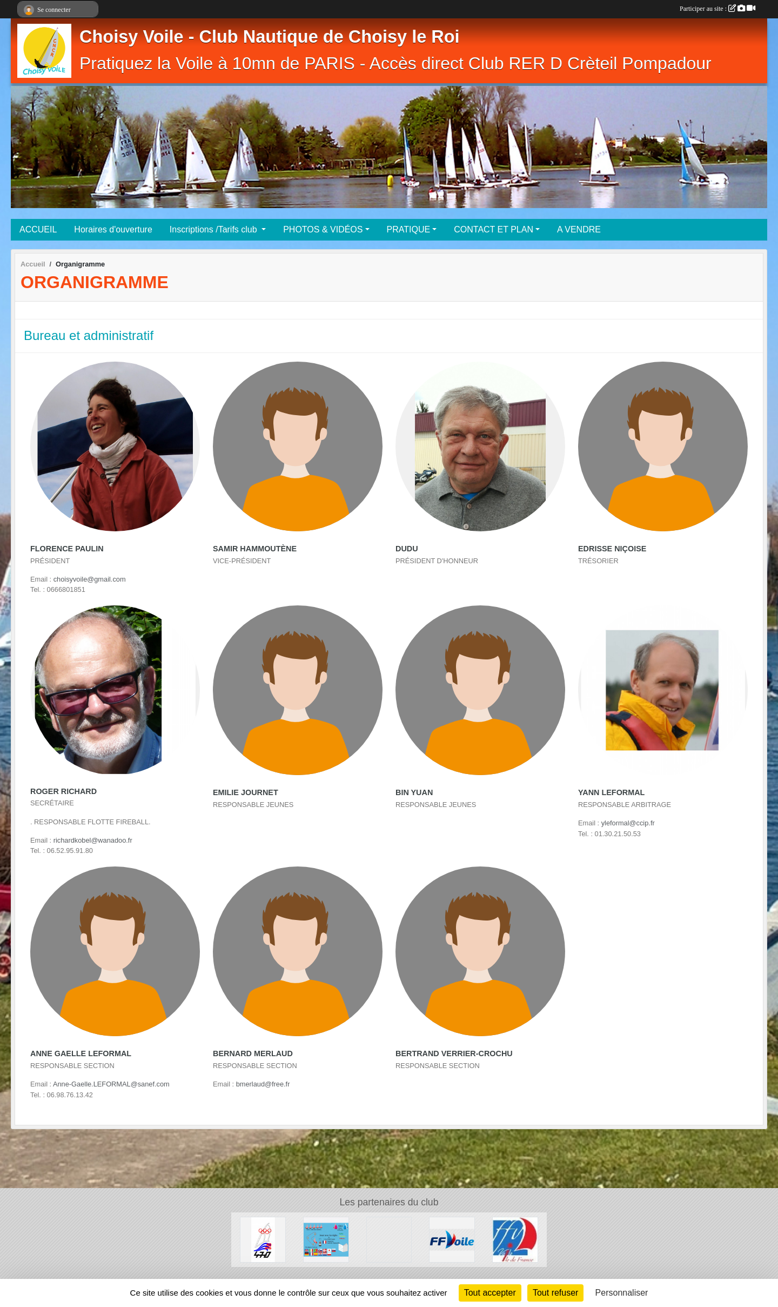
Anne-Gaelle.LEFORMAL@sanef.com (111, 1084)
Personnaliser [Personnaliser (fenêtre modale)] (621, 1292)
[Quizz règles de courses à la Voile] (326, 1239)
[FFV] (452, 1239)
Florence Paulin (67, 548)
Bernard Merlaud (253, 1053)
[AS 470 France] (263, 1239)
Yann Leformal (611, 792)
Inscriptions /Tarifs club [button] (214, 229)
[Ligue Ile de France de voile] (515, 1239)
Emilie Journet (245, 792)
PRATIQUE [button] (409, 229)
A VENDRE (579, 229)
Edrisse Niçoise (612, 548)
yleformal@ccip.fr (628, 823)
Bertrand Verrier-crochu (454, 1053)
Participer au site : (717, 8)
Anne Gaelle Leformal (80, 1053)
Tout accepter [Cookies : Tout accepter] (490, 1292)
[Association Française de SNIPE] (389, 1239)
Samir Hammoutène (255, 548)
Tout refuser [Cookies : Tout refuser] (555, 1292)
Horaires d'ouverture (113, 229)
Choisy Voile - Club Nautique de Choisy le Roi (269, 36)
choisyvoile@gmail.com (89, 579)
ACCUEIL (38, 229)
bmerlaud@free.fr (263, 1084)
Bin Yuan (414, 792)
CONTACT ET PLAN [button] (493, 229)
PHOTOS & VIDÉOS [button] (323, 229)
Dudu (406, 548)
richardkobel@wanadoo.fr (92, 840)
